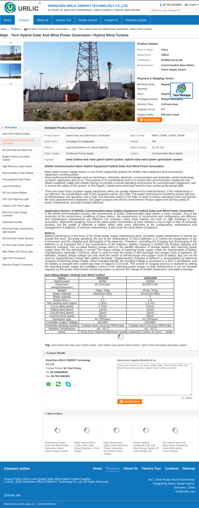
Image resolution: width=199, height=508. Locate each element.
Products (24, 20)
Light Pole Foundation (13, 258)
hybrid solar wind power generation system (164, 345)
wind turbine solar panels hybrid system (119, 345)
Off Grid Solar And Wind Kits (17, 150)
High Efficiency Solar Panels (17, 166)
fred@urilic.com (185, 491)
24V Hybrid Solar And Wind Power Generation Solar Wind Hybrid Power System (175, 446)
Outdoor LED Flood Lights (16, 205)
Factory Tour (63, 20)
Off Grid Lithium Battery (14, 192)
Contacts (172, 468)
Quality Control (88, 20)
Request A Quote (136, 20)
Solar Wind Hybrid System (16, 133)
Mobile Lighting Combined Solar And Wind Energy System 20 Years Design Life (146, 446)
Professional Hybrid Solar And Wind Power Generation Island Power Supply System (57, 446)
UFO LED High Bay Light (15, 199)
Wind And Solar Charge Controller (14, 214)
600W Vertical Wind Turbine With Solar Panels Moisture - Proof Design (86, 446)
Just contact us (47, 503)
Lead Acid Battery (11, 186)
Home (7, 20)
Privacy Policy (12, 479)
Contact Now (152, 119)
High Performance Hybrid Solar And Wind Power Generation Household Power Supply (116, 448)
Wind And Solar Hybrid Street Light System (17, 230)
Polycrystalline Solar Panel (16, 179)
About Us (43, 20)
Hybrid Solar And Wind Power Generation (46, 29)
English (193, 4)
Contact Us (111, 20)
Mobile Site (12, 495)
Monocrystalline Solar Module (17, 173)
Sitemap (189, 468)
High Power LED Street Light (17, 251)
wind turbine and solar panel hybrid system (73, 345)
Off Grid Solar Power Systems (18, 238)
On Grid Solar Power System (17, 245)
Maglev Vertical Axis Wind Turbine (15, 158)
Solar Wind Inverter (12, 222)
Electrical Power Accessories (17, 264)
